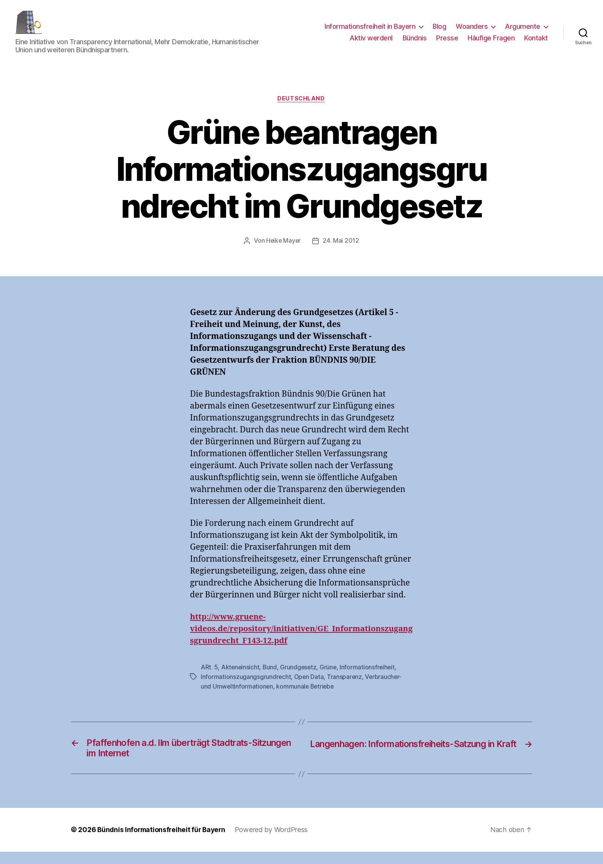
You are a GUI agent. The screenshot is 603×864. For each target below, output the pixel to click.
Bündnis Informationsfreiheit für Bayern (163, 842)
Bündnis (415, 44)
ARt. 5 (209, 679)
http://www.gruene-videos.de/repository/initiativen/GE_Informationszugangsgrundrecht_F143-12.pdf (300, 641)
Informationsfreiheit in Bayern (370, 32)
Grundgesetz (299, 679)
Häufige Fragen (491, 44)
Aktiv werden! (371, 44)
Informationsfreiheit (370, 679)
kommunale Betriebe (306, 697)
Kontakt (536, 44)
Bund (270, 679)
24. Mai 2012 (341, 253)
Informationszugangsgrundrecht (246, 688)
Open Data (310, 688)
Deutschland (301, 110)
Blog (439, 32)
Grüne (330, 679)
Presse (447, 44)
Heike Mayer (284, 253)
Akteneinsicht (240, 679)
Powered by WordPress (275, 842)
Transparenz (345, 688)
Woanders (472, 32)
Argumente (522, 32)
